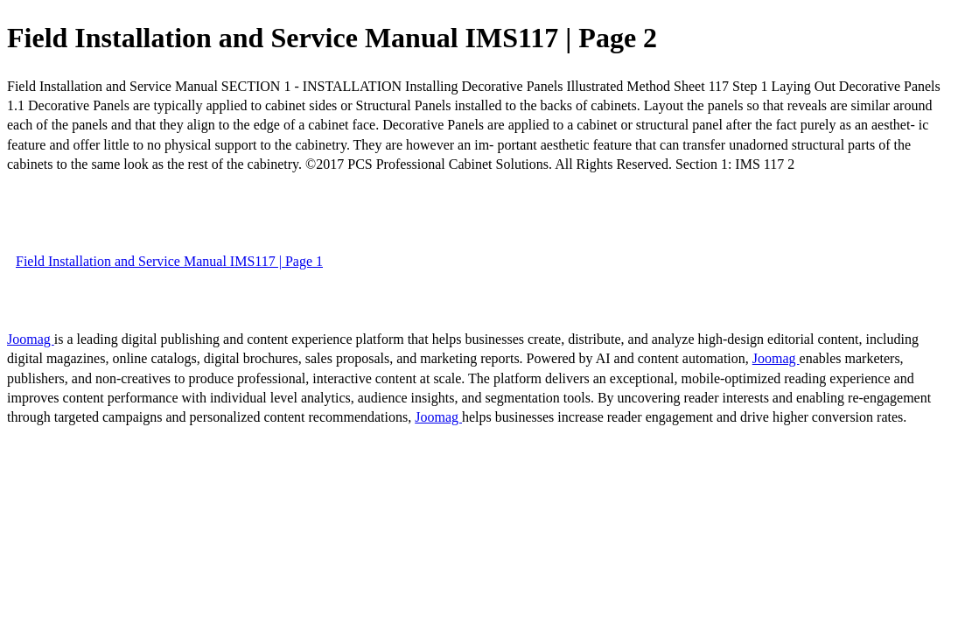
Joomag (30, 339)
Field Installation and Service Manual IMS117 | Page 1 (169, 261)
